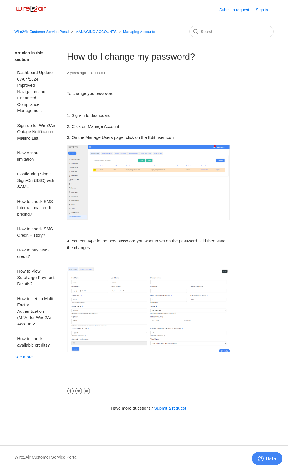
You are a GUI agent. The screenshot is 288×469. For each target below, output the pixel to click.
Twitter (78, 391)
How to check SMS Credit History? (35, 232)
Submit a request (234, 10)
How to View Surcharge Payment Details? (36, 277)
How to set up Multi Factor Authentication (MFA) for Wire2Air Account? (35, 311)
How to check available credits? (33, 341)
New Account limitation (29, 156)
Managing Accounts (139, 32)
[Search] (231, 31)
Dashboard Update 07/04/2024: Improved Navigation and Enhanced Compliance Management (35, 91)
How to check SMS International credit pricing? (35, 207)
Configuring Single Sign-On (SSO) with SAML (35, 180)
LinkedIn (86, 391)
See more (23, 356)
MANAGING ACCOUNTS (96, 32)
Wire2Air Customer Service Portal (41, 32)
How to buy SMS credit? (33, 253)
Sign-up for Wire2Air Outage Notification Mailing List (36, 131)
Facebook (70, 391)
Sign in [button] (262, 10)
